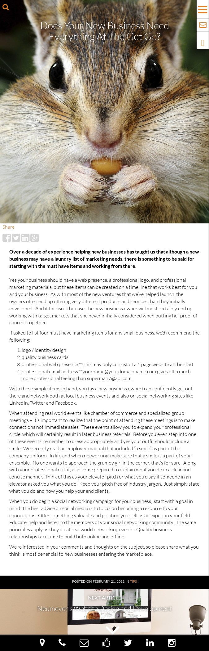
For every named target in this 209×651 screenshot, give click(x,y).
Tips (133, 581)
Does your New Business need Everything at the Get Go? (104, 30)
